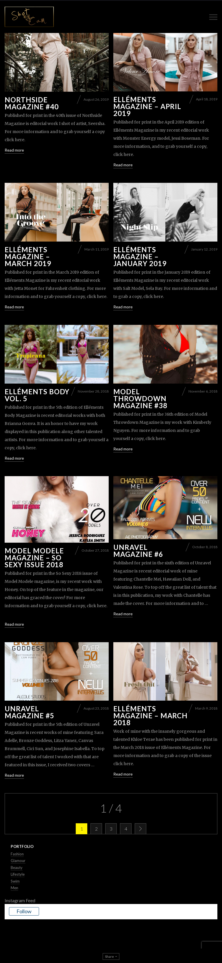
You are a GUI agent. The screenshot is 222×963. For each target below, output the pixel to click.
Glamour (18, 860)
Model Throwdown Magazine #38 (140, 398)
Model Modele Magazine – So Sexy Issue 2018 (34, 557)
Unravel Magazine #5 (29, 712)
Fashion (17, 853)
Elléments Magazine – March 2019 (28, 256)
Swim (15, 881)
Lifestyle (18, 874)
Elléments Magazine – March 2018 (150, 715)
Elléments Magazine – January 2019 (139, 256)
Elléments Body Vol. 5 (37, 394)
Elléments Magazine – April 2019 (147, 106)
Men (14, 887)
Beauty (17, 867)
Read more (14, 149)
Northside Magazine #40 (32, 103)
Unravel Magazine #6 (138, 550)
